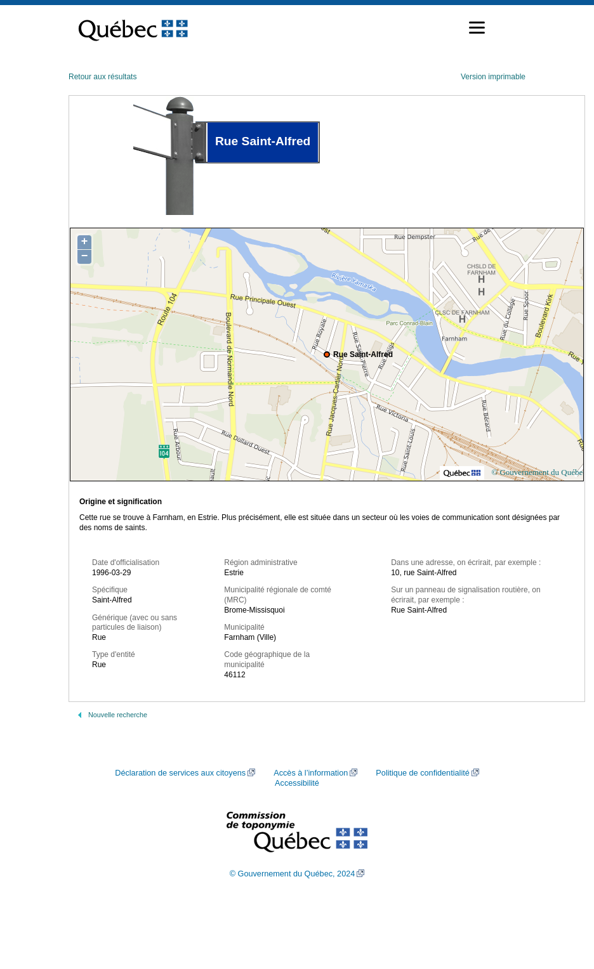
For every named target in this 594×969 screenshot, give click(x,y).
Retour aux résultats (102, 76)
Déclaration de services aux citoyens (180, 773)
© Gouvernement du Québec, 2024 (292, 873)
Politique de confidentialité (422, 773)
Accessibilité (297, 783)
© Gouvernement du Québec (538, 472)
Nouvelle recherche (117, 715)
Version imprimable (493, 76)
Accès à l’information (311, 773)
